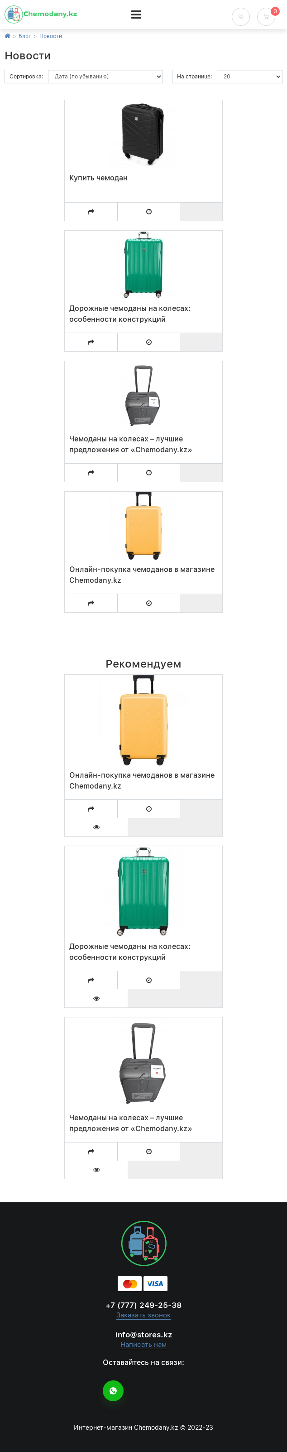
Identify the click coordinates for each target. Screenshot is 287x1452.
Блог (25, 36)
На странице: (194, 76)
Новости (50, 36)
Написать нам (143, 1345)
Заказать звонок (143, 1315)
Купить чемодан (98, 178)
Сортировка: (26, 76)
